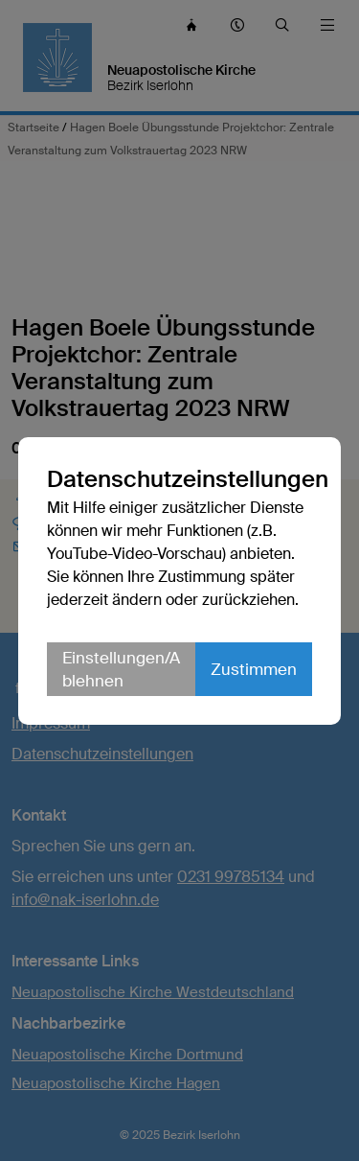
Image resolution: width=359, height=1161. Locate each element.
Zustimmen (254, 669)
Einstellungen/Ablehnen (121, 669)
